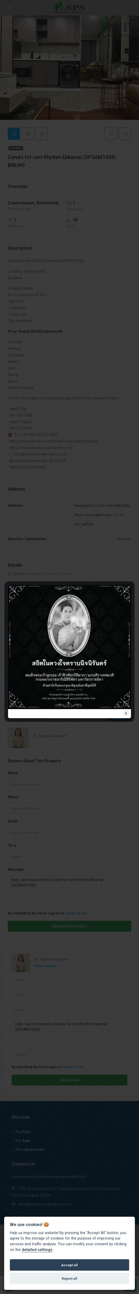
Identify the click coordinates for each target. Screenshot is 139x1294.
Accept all (69, 1265)
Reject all (69, 1278)
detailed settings (37, 1250)
